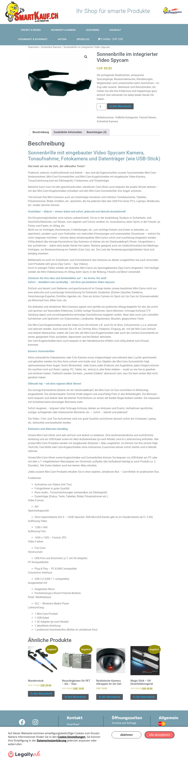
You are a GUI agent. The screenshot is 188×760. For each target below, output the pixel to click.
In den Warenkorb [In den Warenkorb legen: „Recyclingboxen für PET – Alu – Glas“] (75, 689)
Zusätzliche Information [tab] (68, 124)
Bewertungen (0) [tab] (97, 124)
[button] (86, 50)
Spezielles (144, 33)
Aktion (178, 24)
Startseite (33, 39)
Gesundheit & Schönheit (149, 24)
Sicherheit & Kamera (66, 24)
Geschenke (96, 24)
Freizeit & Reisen (34, 24)
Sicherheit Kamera (51, 39)
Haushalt (119, 24)
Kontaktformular (112, 719)
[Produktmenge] (101, 99)
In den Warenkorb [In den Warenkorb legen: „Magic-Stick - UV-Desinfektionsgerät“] (143, 689)
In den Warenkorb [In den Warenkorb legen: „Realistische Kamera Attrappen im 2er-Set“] (109, 689)
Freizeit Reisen (147, 110)
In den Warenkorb (120, 98)
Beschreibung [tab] (41, 124)
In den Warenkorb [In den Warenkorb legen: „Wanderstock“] (41, 686)
